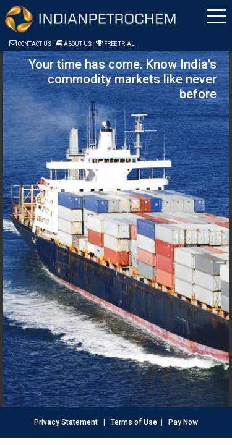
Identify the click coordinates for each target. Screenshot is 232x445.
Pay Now (183, 422)
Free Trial (115, 44)
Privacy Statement (66, 422)
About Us (74, 44)
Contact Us (30, 44)
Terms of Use (134, 422)
